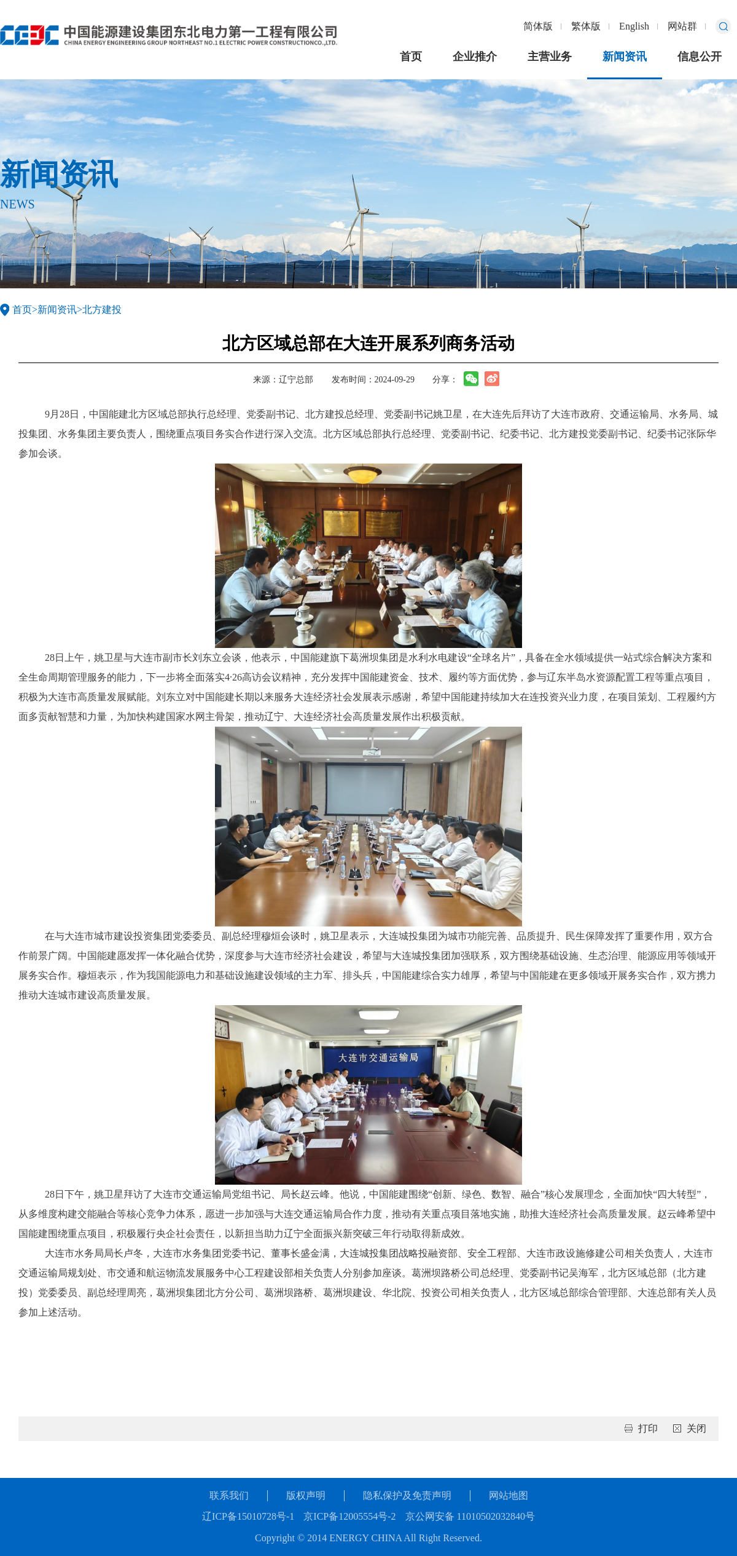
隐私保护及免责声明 (407, 1495)
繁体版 (586, 26)
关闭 (696, 1428)
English (634, 26)
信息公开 (699, 56)
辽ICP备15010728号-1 (248, 1516)
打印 (648, 1428)
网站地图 (508, 1495)
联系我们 (229, 1495)
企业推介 (475, 56)
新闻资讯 (624, 56)
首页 (411, 56)
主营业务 (550, 56)
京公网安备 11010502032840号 (470, 1516)
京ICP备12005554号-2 (349, 1516)
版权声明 (306, 1495)
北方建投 (102, 309)
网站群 (682, 26)
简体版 (538, 26)
